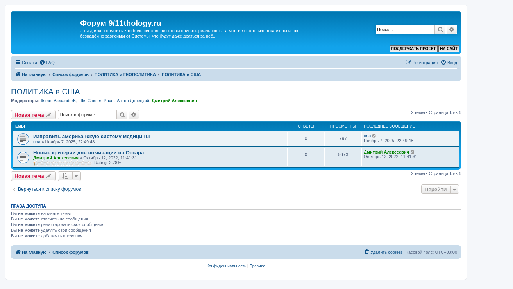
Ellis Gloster (90, 100)
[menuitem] (47, 62)
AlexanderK (65, 100)
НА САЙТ (449, 49)
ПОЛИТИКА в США (45, 91)
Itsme (46, 100)
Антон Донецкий (133, 100)
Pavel (109, 100)
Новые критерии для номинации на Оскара (88, 152)
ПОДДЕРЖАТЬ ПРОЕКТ (413, 49)
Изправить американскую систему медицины (91, 136)
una (36, 141)
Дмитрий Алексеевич (174, 100)
